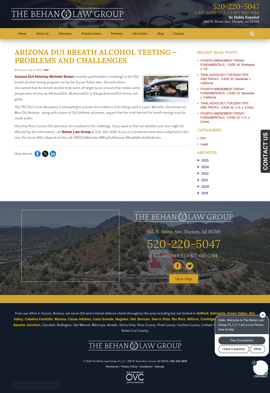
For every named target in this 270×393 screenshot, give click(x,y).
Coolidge (207, 319)
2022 (203, 174)
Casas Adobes (79, 319)
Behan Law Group (76, 132)
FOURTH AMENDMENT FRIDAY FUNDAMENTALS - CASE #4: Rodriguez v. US (227, 64)
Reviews (116, 33)
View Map (183, 278)
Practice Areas (91, 33)
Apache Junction (26, 325)
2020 (203, 187)
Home (22, 33)
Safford (202, 313)
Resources (112, 366)
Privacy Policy (129, 366)
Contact (179, 33)
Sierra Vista (161, 319)
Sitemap (159, 366)
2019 (202, 193)
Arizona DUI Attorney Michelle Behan (44, 77)
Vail (133, 319)
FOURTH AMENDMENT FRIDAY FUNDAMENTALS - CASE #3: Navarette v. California (227, 93)
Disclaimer (146, 366)
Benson (143, 319)
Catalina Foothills (39, 319)
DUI (46, 70)
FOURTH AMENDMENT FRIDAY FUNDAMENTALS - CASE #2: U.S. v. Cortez (225, 117)
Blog (161, 33)
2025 (203, 160)
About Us (42, 33)
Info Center (140, 33)
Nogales (121, 319)
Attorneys (65, 33)
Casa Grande (103, 319)
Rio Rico (178, 319)
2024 (203, 167)
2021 (202, 180)
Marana (60, 319)
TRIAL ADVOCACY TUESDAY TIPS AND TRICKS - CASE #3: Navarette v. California (225, 79)
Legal (204, 144)
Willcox (193, 319)
